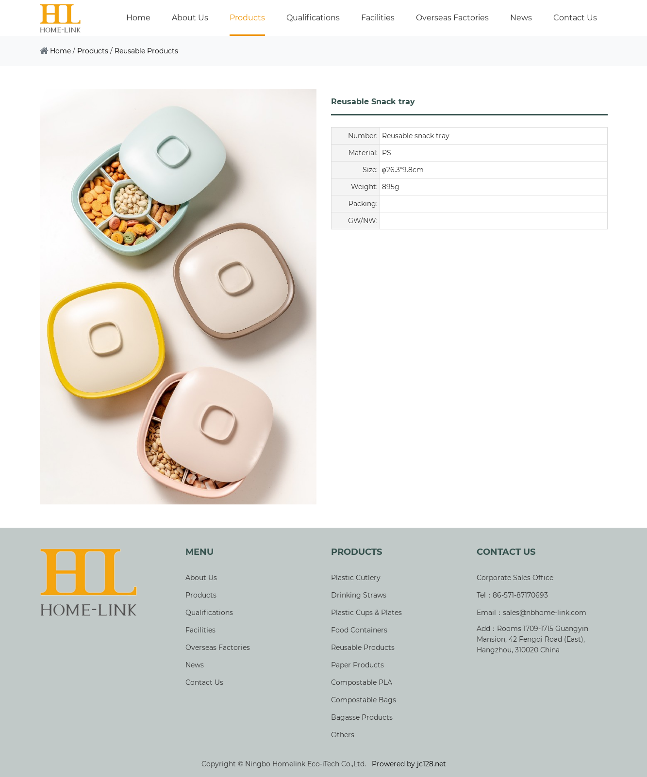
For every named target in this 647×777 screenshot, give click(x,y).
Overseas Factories (452, 17)
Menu (199, 552)
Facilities (378, 17)
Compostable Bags (363, 700)
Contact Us (575, 17)
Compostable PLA (361, 682)
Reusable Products (146, 51)
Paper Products (357, 665)
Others (342, 734)
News (521, 17)
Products (247, 17)
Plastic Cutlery (356, 577)
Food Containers (359, 630)
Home (138, 17)
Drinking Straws (358, 595)
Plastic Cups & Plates (366, 612)
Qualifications (313, 17)
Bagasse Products (362, 717)
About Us (190, 17)
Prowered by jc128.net (409, 764)
